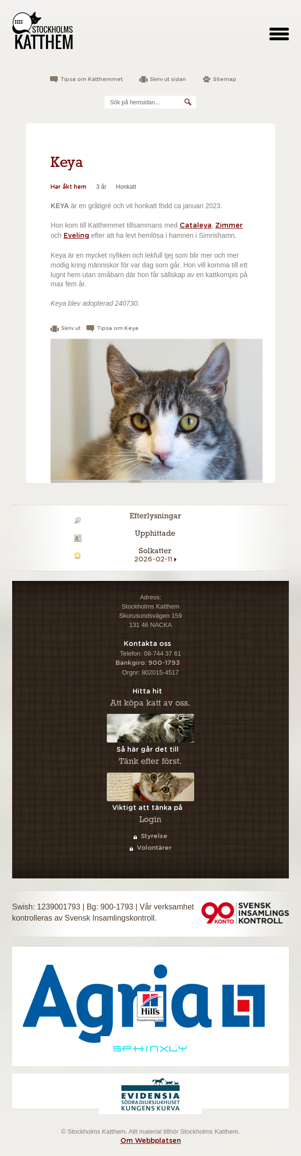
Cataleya (196, 225)
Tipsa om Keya (117, 328)
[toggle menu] (279, 33)
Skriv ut (71, 328)
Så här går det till (148, 749)
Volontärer (154, 848)
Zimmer (229, 225)
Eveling (76, 235)
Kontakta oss (147, 644)
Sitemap (224, 79)
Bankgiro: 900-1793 (148, 663)
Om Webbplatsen (150, 1141)
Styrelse (154, 836)
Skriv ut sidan (168, 79)
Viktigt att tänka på (147, 808)
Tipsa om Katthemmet (92, 79)
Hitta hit (147, 691)
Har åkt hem (68, 187)
